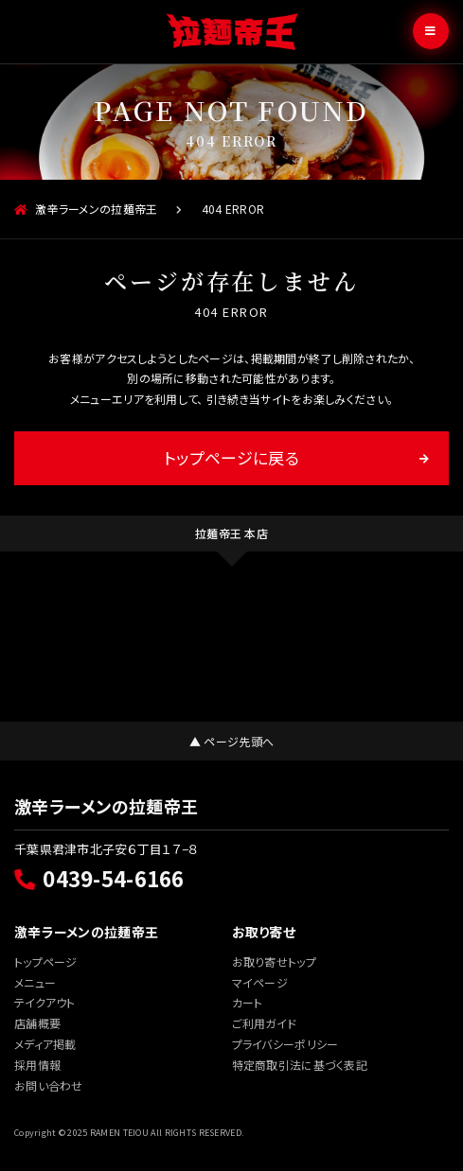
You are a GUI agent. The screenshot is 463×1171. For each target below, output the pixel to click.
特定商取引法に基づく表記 (299, 1065)
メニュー (35, 982)
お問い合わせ (48, 1085)
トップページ (46, 961)
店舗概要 (37, 1023)
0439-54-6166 (99, 878)
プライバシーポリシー (285, 1044)
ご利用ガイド (264, 1023)
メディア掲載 (45, 1044)
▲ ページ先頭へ (231, 741)
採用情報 (37, 1065)
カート (247, 1002)
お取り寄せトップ (274, 961)
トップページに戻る (231, 457)
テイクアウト (45, 1002)
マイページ (260, 982)
